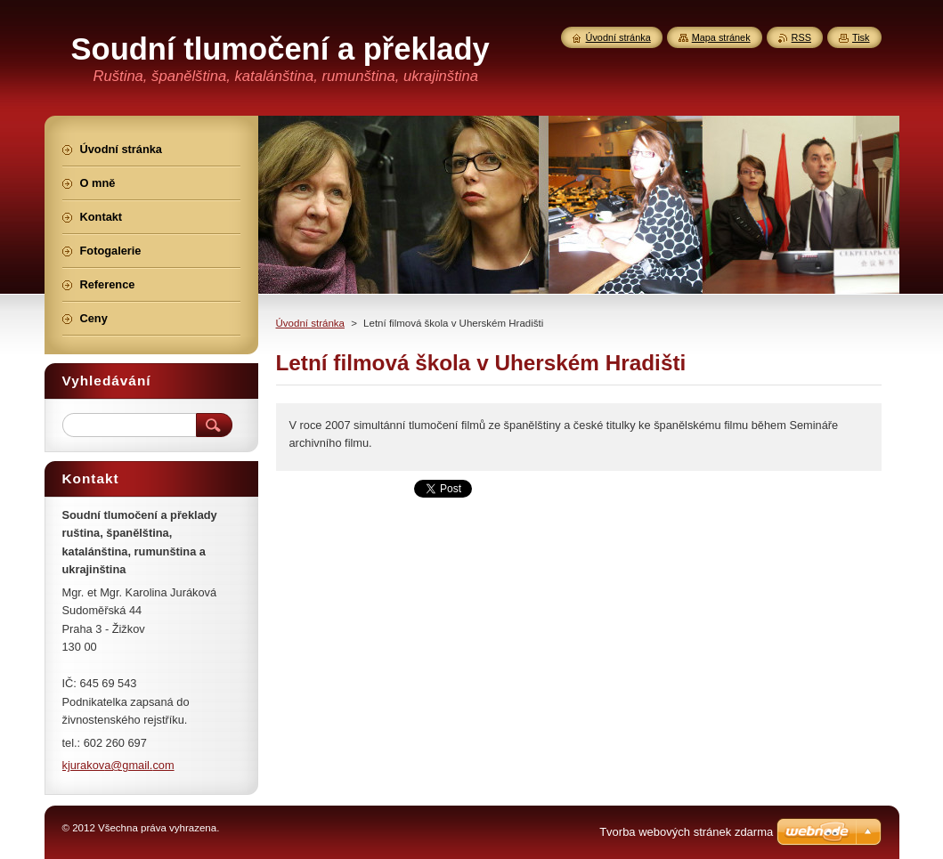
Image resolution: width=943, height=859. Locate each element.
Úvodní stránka (310, 323)
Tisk (861, 37)
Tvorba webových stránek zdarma (686, 832)
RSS (801, 37)
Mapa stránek (721, 37)
